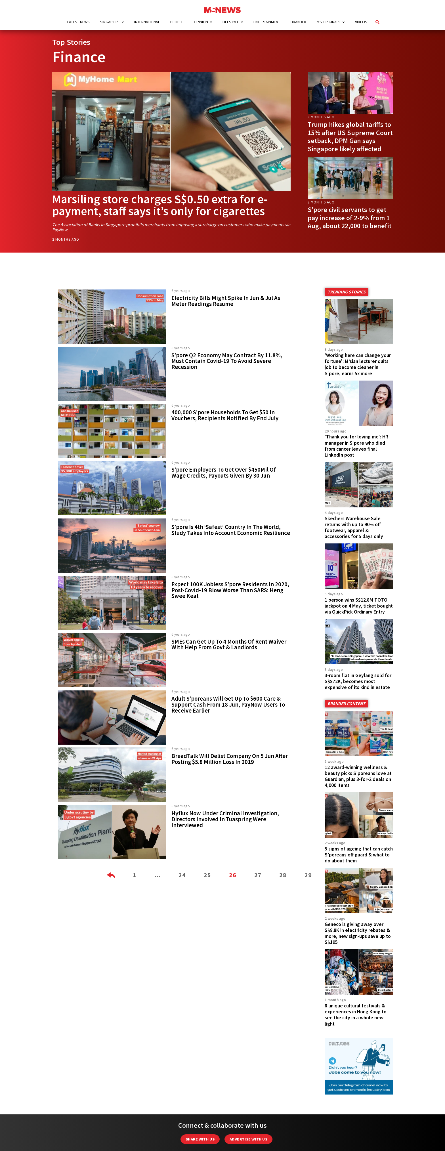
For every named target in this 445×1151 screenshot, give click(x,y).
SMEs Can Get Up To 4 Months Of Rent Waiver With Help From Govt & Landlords (228, 644)
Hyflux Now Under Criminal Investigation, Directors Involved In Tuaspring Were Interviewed (225, 819)
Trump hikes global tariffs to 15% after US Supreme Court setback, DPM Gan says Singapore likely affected (350, 136)
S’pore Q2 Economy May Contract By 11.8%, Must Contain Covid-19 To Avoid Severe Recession (226, 361)
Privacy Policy (299, 1131)
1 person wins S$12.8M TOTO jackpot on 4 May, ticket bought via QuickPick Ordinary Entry (359, 594)
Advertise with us (248, 1069)
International (147, 21)
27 (258, 875)
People (176, 21)
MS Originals (329, 21)
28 (283, 875)
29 (308, 875)
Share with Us (200, 1069)
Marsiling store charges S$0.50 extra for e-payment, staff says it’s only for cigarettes (160, 205)
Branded (298, 21)
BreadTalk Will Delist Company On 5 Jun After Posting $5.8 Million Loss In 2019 (229, 759)
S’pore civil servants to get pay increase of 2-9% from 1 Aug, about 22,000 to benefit (349, 217)
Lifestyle (230, 21)
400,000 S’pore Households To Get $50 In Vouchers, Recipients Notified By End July (224, 415)
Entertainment (266, 21)
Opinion (201, 21)
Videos (361, 21)
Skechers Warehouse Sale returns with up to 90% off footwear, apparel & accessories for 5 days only (354, 527)
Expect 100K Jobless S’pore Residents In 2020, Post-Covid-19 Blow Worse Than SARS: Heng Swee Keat (230, 590)
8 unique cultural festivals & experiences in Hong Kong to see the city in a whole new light (356, 945)
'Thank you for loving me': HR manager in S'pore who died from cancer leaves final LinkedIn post (356, 446)
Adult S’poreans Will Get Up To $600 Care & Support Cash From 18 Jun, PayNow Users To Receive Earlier (228, 704)
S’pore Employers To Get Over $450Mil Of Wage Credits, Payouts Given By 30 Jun (223, 472)
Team (332, 1131)
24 (182, 875)
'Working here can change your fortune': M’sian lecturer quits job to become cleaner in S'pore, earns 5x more (358, 364)
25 (207, 875)
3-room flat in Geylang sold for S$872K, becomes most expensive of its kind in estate (358, 658)
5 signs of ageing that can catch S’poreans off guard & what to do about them (359, 808)
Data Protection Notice (250, 1131)
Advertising (122, 1131)
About (155, 1131)
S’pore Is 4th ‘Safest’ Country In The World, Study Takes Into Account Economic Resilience (230, 530)
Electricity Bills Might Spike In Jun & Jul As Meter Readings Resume (225, 301)
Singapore (110, 21)
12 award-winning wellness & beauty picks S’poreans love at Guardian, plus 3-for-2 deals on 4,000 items (358, 741)
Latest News (78, 21)
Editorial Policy (195, 1131)
